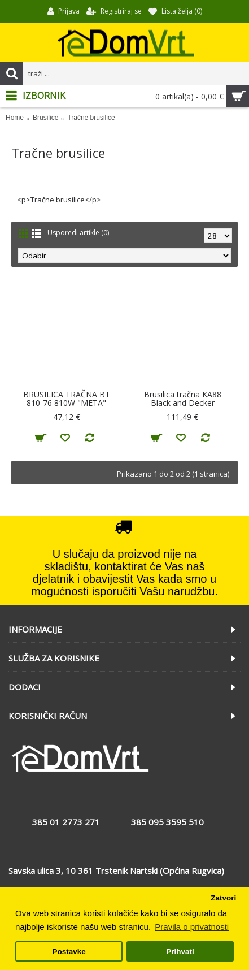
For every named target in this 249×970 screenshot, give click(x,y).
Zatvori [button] (223, 898)
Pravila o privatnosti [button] (192, 927)
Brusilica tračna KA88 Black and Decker (182, 398)
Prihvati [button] (180, 951)
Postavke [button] (68, 951)
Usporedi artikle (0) (78, 232)
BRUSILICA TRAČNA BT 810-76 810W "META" (66, 398)
